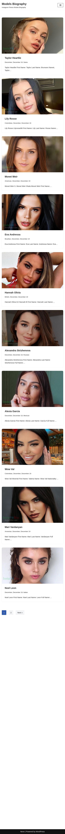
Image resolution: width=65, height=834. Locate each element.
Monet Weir (11, 176)
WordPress (40, 832)
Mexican (26, 416)
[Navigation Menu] (60, 5)
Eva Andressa (12, 234)
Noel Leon (10, 588)
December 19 (18, 62)
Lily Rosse (11, 118)
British (7, 297)
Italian (26, 592)
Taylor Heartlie (13, 58)
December (8, 62)
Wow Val (9, 469)
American (8, 181)
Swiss (26, 62)
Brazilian (8, 239)
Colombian (8, 123)
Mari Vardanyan (13, 527)
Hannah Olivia (13, 292)
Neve (22, 832)
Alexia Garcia (12, 411)
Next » (20, 613)
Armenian (8, 531)
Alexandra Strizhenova (17, 350)
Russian (26, 355)
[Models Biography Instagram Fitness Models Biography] (14, 5)
